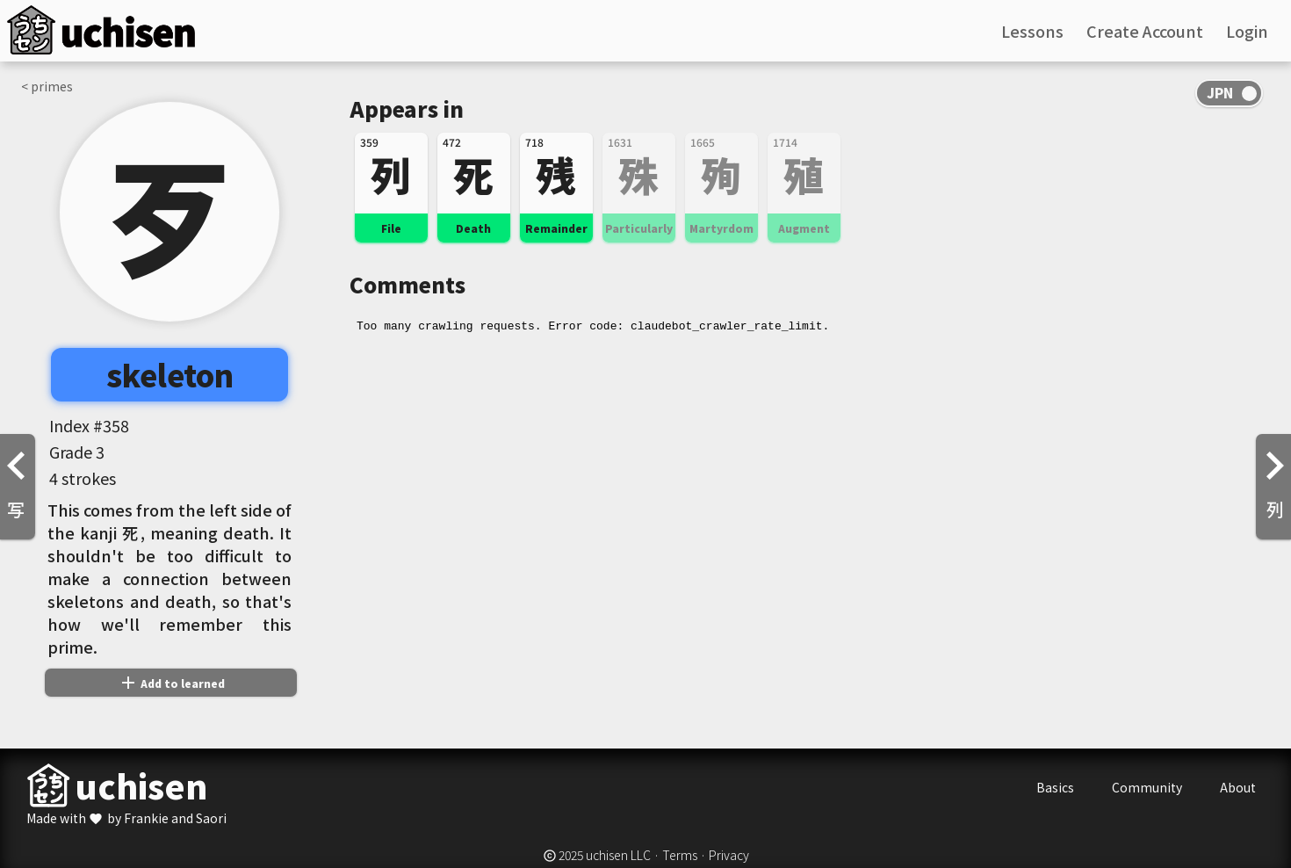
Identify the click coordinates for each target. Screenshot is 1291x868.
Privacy (729, 855)
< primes (47, 86)
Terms (679, 855)
